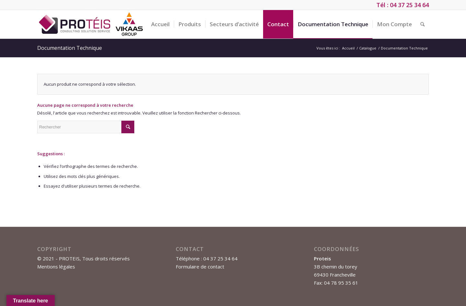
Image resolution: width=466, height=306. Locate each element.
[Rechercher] (422, 24)
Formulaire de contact (200, 266)
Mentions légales (56, 266)
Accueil (348, 48)
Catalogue (367, 48)
